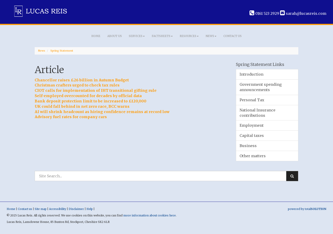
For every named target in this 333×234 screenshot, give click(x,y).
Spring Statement (61, 50)
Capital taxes (252, 135)
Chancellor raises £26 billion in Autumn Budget (82, 80)
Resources (189, 36)
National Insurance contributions (257, 113)
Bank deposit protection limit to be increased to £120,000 (90, 101)
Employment (252, 125)
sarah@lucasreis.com (303, 13)
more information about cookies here (149, 215)
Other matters (253, 156)
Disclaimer (76, 209)
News (211, 36)
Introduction (251, 74)
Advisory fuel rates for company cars (71, 116)
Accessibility (57, 209)
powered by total (307, 209)
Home (95, 36)
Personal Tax (252, 100)
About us (114, 36)
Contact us (232, 36)
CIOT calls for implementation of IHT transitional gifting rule (96, 90)
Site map (40, 209)
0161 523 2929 (264, 13)
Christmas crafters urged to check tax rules (77, 85)
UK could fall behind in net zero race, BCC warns (82, 106)
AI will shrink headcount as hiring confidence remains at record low (102, 111)
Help (89, 209)
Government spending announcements (261, 87)
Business (248, 145)
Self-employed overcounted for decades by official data (88, 95)
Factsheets (162, 36)
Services (137, 36)
